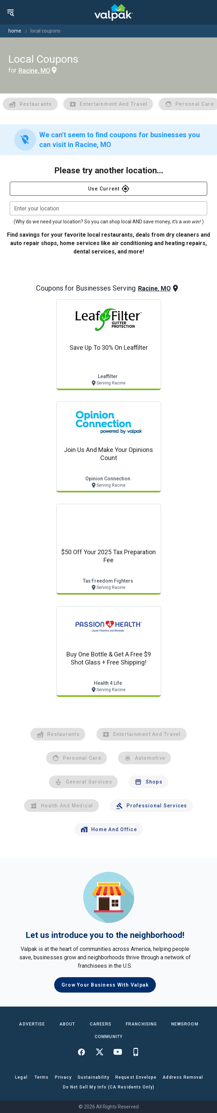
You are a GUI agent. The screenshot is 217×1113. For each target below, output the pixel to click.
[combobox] (108, 208)
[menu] (10, 12)
